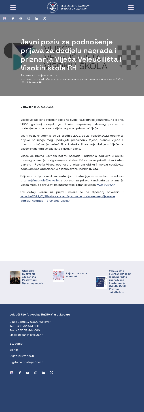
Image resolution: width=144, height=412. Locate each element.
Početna (26, 75)
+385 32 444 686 (28, 330)
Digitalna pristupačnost (26, 362)
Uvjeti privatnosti (22, 356)
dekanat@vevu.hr (30, 335)
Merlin (14, 350)
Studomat (17, 344)
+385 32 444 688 (27, 326)
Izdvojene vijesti (44, 75)
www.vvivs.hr (105, 185)
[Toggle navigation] (13, 7)
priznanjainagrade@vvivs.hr (39, 180)
